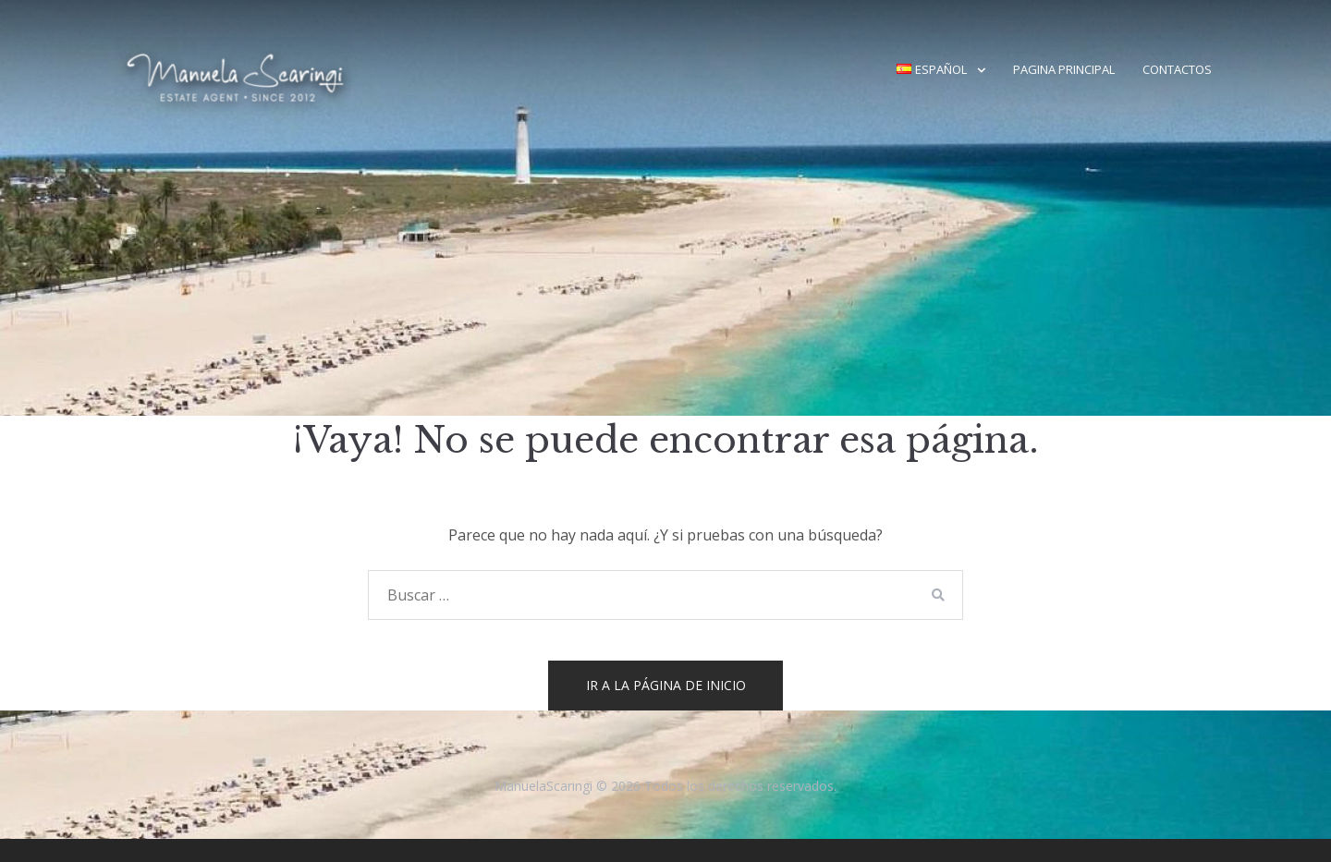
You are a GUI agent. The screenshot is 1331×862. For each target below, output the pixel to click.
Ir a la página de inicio (666, 685)
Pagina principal (1064, 69)
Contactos (1177, 69)
